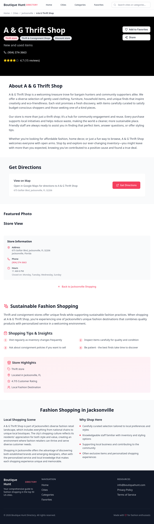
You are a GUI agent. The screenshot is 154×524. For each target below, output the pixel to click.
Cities (63, 4)
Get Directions (126, 185)
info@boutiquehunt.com (131, 485)
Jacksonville (27, 13)
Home (49, 4)
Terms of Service (126, 494)
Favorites (98, 4)
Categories (80, 4)
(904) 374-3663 (15, 52)
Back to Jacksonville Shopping (77, 286)
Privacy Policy (125, 490)
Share (130, 37)
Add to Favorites (136, 29)
